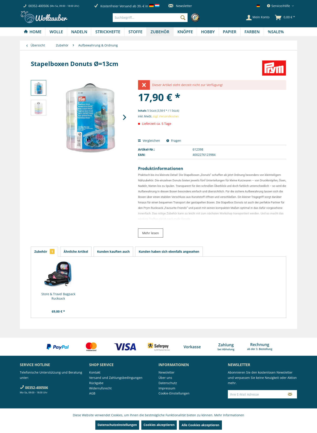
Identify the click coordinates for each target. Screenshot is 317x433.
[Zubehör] (160, 31)
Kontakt (94, 372)
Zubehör (44, 251)
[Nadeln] (79, 31)
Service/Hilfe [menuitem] (279, 6)
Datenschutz (167, 383)
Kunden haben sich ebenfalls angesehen (169, 251)
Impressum (166, 388)
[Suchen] (183, 17)
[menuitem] (157, 17)
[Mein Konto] (257, 18)
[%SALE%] (276, 31)
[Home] (32, 31)
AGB (92, 393)
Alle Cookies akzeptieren (200, 425)
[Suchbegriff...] (150, 17)
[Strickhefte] (107, 31)
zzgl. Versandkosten (166, 116)
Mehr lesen (150, 233)
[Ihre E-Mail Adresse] (255, 394)
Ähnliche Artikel (76, 251)
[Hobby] (208, 31)
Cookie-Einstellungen (174, 393)
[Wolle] (56, 31)
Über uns (165, 378)
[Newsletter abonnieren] (290, 394)
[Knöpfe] (185, 31)
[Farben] (252, 31)
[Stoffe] (135, 31)
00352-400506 (38, 6)
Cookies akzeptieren (159, 425)
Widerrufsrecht (100, 388)
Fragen (173, 140)
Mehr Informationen (229, 415)
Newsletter (180, 6)
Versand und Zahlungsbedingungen (115, 378)
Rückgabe (96, 383)
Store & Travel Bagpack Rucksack (58, 296)
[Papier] (229, 31)
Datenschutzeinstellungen (117, 425)
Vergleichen (149, 140)
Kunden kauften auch (113, 251)
